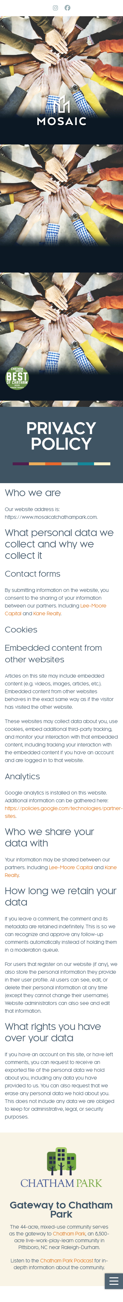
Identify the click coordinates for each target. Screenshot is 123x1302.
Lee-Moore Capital (71, 868)
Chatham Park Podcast (66, 1261)
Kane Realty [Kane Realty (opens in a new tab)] (47, 614)
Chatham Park (69, 1234)
